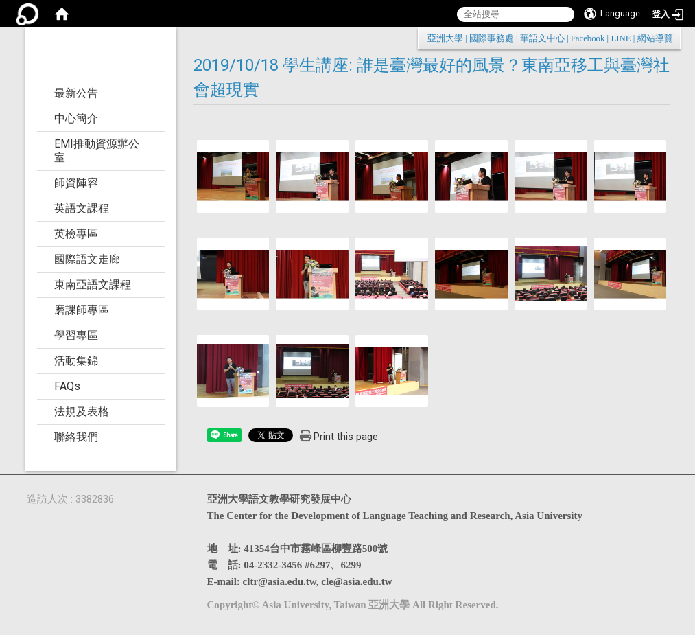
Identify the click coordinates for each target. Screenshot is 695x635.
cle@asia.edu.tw (356, 581)
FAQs (67, 386)
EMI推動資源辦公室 (96, 150)
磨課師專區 (81, 309)
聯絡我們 (76, 436)
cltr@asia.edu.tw (279, 581)
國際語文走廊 (87, 259)
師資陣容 (76, 182)
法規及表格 (81, 411)
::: (666, 38)
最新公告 (76, 93)
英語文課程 (81, 208)
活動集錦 (76, 360)
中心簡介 (76, 118)
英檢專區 (76, 233)
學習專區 (76, 335)
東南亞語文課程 (92, 284)
